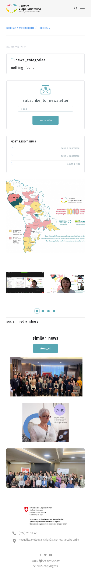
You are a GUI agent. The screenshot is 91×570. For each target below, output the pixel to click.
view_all (45, 348)
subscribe (45, 120)
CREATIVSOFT (51, 561)
